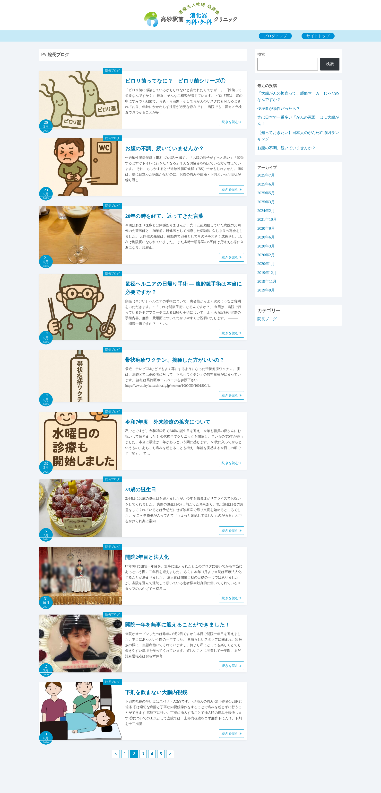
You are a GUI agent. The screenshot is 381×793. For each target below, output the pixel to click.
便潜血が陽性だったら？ (278, 108)
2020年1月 (266, 264)
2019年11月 (267, 281)
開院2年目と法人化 (147, 557)
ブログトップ (275, 36)
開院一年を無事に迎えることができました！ (177, 625)
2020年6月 (266, 237)
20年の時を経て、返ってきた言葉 (164, 216)
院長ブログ (112, 70)
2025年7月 (266, 175)
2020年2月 (266, 255)
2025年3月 (266, 202)
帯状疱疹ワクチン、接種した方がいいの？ (175, 360)
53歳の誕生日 (140, 490)
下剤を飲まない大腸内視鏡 (156, 692)
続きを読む (232, 122)
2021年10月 (267, 219)
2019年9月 (266, 290)
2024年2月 (266, 211)
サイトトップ (318, 36)
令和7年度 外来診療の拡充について (168, 422)
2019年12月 (267, 273)
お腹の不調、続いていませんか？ (164, 148)
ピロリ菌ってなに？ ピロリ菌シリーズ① (175, 81)
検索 (261, 54)
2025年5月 (266, 193)
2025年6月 (266, 184)
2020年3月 (266, 246)
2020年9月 (266, 228)
